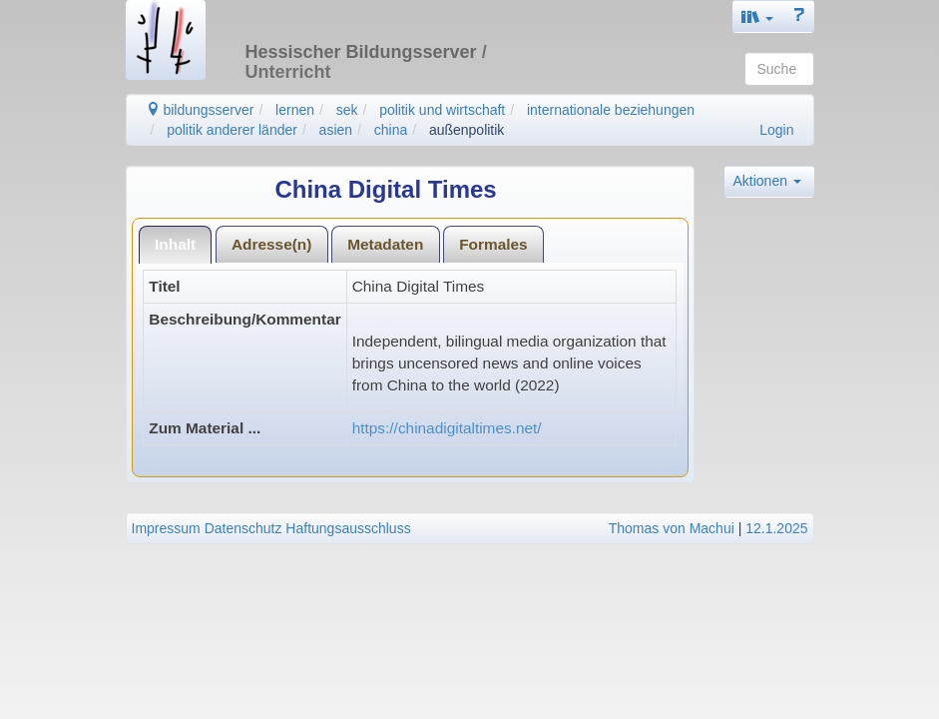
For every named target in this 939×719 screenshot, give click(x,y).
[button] (757, 16)
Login (776, 130)
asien (335, 130)
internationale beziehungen (611, 110)
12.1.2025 (776, 528)
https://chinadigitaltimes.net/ (447, 427)
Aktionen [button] (767, 181)
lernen (294, 110)
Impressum (166, 528)
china (390, 130)
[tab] (176, 244)
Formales (493, 244)
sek (347, 110)
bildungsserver (200, 110)
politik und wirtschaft (442, 110)
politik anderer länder (232, 130)
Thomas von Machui (671, 528)
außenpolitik (467, 130)
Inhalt (175, 244)
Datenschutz (243, 528)
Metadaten (385, 244)
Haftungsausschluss (347, 528)
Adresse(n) (271, 244)
